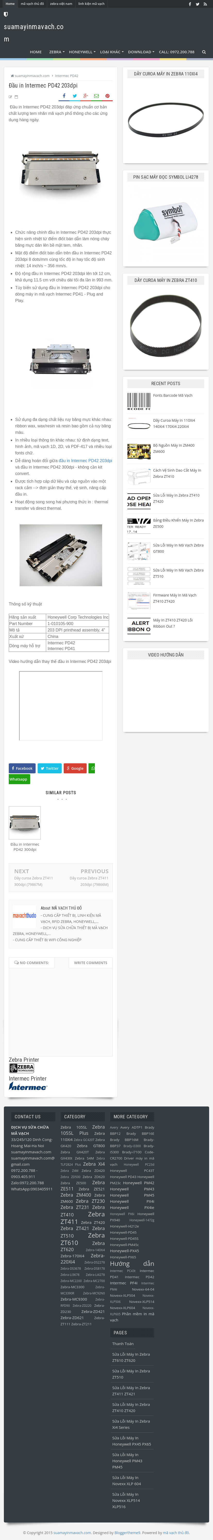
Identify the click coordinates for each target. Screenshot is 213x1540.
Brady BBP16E (140, 1133)
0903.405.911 (23, 1176)
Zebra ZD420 (93, 1170)
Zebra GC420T (84, 1140)
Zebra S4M (84, 1158)
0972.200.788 (23, 1170)
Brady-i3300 (132, 1146)
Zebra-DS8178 (94, 1268)
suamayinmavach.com (31, 1151)
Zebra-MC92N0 (94, 1293)
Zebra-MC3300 (72, 1287)
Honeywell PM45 (132, 1195)
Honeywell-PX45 (124, 1250)
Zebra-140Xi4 (95, 1250)
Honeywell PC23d (139, 1164)
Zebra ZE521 (92, 1188)
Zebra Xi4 (94, 1164)
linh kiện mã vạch (91, 4)
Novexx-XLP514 (141, 1301)
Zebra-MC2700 (94, 1281)
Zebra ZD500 (70, 1177)
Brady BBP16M (124, 1139)
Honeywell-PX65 (123, 1257)
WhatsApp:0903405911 (32, 1188)
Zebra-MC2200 (71, 1281)
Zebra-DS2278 (94, 1262)
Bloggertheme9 (127, 1532)
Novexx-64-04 (143, 1289)
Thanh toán (123, 1343)
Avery (114, 1127)
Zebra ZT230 (90, 1201)
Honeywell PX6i (122, 1214)
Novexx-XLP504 (122, 1295)
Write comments (90, 962)
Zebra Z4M (69, 1171)
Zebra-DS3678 (71, 1268)
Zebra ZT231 (75, 1207)
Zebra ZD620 (94, 1176)
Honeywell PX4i (132, 1201)
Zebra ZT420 (93, 1222)
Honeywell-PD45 (123, 1232)
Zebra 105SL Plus (83, 1130)
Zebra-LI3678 (70, 1275)
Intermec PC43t (123, 1271)
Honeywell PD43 (123, 1176)
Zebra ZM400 (76, 1195)
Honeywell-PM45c (124, 1244)
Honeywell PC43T (132, 1170)
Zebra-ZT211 (81, 1324)
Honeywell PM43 (132, 1188)
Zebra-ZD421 (93, 1311)
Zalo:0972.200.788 (27, 1182)
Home (10, 4)
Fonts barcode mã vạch (173, 395)
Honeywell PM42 (138, 1182)
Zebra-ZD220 (82, 1305)
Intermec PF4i (124, 1282)
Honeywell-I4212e (124, 1226)
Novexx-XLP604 (122, 1307)
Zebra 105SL (74, 1127)
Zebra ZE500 (73, 1183)
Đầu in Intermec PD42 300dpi (25, 847)
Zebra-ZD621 (72, 1317)
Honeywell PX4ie (132, 1207)
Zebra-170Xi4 (72, 1255)
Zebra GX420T (75, 1152)
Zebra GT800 (91, 1145)
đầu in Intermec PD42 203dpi (85, 460)
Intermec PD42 (139, 1277)
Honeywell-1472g (141, 1220)
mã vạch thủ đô (32, 4)
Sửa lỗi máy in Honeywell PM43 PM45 (127, 1460)
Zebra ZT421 (75, 1228)
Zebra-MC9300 (74, 1299)
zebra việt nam (61, 4)
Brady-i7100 (131, 1152)
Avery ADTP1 (131, 1127)
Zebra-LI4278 (95, 1275)
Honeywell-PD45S (124, 1238)
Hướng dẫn (132, 1263)
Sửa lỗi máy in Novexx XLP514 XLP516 (126, 1500)
